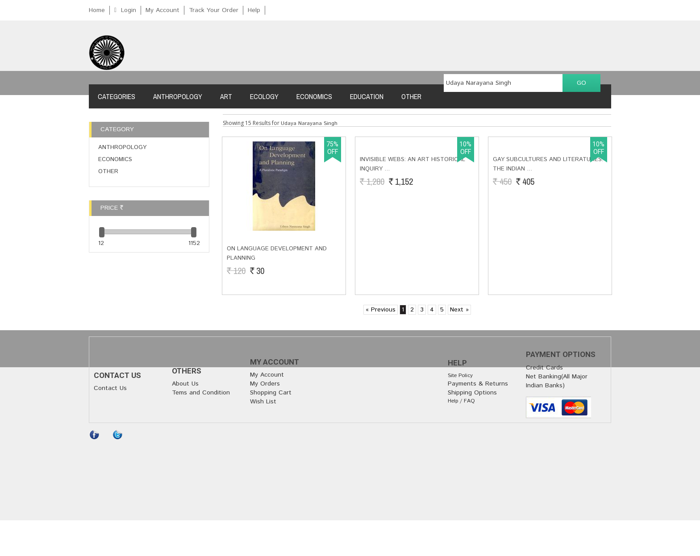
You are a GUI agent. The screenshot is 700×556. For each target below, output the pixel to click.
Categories (116, 96)
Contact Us (110, 388)
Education (366, 96)
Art (226, 96)
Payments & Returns (478, 383)
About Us (185, 383)
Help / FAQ (461, 401)
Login (128, 10)
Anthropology (177, 96)
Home (97, 10)
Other (411, 96)
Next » (459, 309)
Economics (314, 96)
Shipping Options (472, 392)
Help (254, 10)
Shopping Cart (271, 392)
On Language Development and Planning (277, 253)
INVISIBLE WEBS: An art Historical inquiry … (412, 253)
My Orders (265, 383)
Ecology (264, 96)
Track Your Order (213, 10)
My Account (162, 10)
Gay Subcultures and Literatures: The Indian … (548, 253)
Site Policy (460, 375)
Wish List (263, 401)
